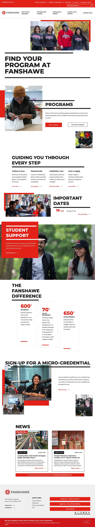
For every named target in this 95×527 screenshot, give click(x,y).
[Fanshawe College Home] (47, 492)
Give (33, 507)
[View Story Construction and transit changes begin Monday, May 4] (32, 440)
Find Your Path (54, 186)
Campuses (8, 507)
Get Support (35, 186)
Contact (68, 2)
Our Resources (10, 253)
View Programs (53, 125)
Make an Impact (41, 2)
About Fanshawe (56, 2)
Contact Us (8, 505)
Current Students (36, 500)
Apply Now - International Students (70, 504)
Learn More (72, 186)
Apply (76, 2)
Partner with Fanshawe (38, 505)
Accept (86, 522)
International (88, 13)
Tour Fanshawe (70, 509)
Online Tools (86, 2)
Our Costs (15, 186)
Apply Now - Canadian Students (70, 499)
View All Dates (82, 214)
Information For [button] (7, 2)
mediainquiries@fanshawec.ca (62, 475)
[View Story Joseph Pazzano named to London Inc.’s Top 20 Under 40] (68, 440)
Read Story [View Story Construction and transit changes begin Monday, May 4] (39, 468)
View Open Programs (77, 124)
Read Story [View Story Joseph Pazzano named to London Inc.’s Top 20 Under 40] (75, 468)
